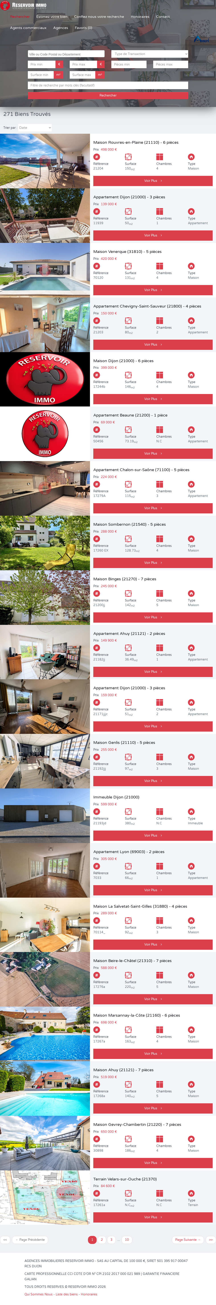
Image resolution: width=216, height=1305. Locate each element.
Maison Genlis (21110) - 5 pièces (124, 742)
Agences (60, 28)
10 (127, 1240)
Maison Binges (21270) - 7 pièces (124, 579)
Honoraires (140, 16)
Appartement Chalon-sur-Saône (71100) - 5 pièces (141, 469)
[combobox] (66, 53)
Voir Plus (153, 181)
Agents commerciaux (28, 28)
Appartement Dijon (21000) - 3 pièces (129, 197)
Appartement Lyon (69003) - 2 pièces (129, 851)
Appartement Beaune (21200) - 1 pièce (130, 415)
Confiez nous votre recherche (99, 16)
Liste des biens (67, 1294)
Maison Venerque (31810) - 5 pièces (127, 251)
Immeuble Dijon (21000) (116, 797)
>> (211, 1240)
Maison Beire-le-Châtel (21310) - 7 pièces (132, 960)
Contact (163, 16)
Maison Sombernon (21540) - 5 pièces (129, 524)
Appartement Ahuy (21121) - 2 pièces (129, 633)
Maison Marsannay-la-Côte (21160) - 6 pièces (136, 1015)
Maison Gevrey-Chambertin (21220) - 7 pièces (137, 1124)
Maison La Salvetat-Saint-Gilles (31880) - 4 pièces (140, 906)
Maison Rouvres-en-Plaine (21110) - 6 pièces (136, 142)
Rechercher (20, 16)
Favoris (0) (83, 28)
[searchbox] (66, 54)
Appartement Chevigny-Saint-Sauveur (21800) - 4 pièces (147, 306)
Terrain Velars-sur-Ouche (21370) (125, 1179)
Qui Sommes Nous (38, 1294)
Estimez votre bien (51, 16)
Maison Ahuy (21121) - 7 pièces (123, 1069)
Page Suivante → (188, 1240)
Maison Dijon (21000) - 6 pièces (123, 360)
